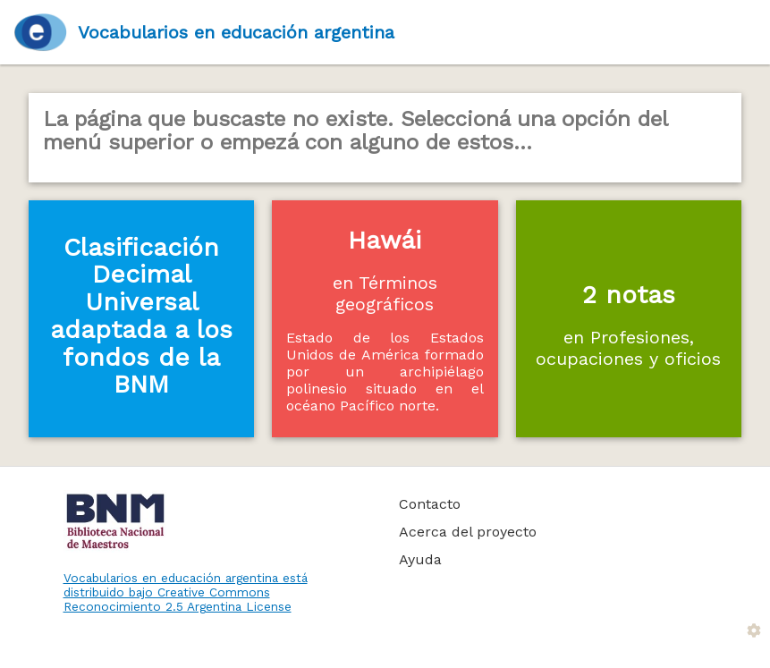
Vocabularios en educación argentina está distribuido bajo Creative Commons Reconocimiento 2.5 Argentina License (185, 592)
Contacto (430, 503)
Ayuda (420, 559)
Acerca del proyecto (468, 531)
